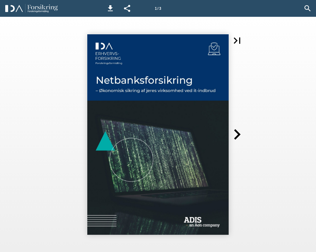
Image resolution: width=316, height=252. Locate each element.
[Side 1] (158, 8)
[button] (110, 8)
